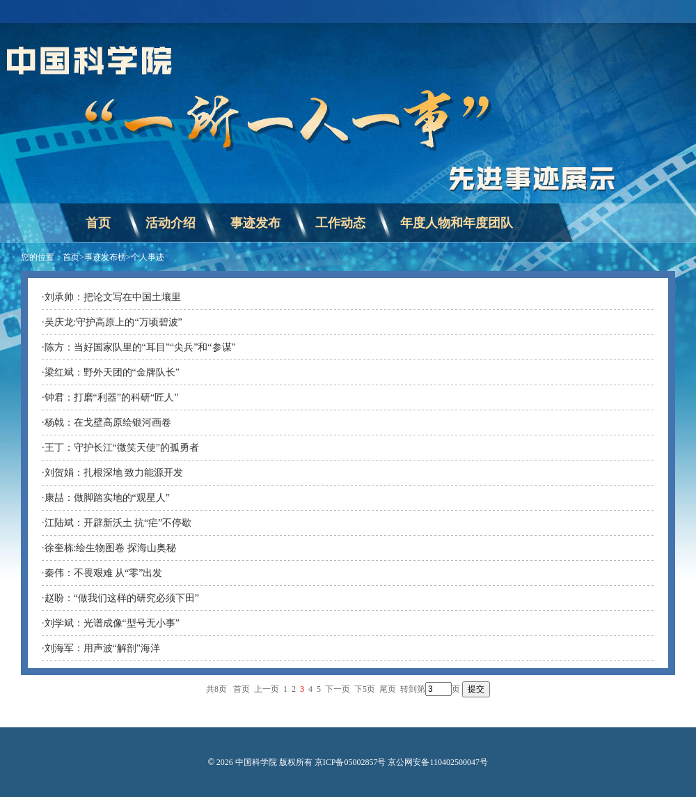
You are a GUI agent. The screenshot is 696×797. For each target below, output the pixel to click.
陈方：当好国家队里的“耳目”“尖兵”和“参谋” (140, 347)
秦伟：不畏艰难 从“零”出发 (104, 573)
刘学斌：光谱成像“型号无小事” (112, 623)
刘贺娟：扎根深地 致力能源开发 (114, 472)
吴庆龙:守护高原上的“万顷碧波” (113, 322)
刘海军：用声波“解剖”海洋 (102, 648)
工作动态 (340, 223)
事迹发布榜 (105, 257)
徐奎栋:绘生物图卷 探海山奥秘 (110, 548)
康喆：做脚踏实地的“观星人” (107, 498)
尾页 (387, 689)
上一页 (266, 689)
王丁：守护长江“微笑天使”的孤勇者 (122, 447)
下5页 (364, 689)
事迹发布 (255, 223)
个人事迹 (147, 257)
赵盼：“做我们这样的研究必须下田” (122, 598)
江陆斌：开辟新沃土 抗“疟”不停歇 (118, 523)
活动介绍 (170, 223)
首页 (98, 223)
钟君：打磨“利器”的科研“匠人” (112, 397)
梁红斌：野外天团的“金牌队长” (112, 372)
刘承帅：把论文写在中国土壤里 (113, 297)
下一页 (337, 689)
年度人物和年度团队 (456, 223)
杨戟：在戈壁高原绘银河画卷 (108, 422)
